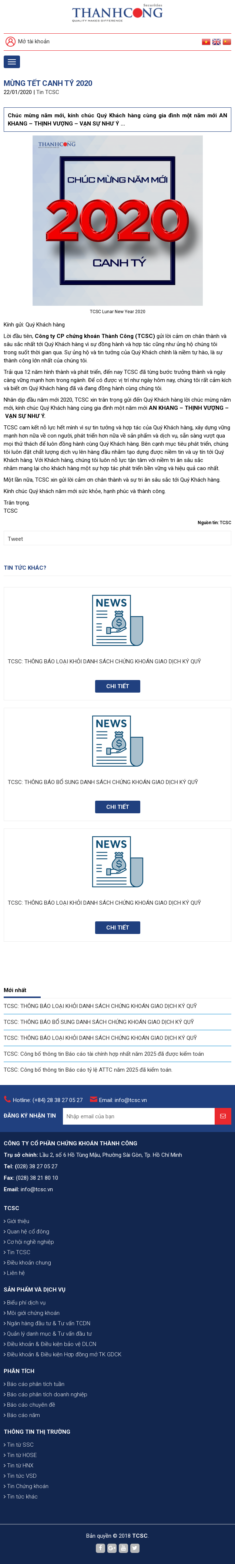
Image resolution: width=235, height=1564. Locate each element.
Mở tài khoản (28, 42)
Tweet (15, 539)
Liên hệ (14, 1273)
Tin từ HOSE (20, 1455)
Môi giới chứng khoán (32, 1313)
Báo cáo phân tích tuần (34, 1384)
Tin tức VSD (20, 1476)
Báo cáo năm (22, 1415)
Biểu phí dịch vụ (25, 1302)
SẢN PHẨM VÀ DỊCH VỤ (35, 1289)
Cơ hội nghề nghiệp (29, 1242)
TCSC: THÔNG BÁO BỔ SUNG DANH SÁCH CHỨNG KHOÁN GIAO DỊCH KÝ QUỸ (99, 1022)
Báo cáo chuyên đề (29, 1404)
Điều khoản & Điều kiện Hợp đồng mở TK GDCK (62, 1354)
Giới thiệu (16, 1221)
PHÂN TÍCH (19, 1371)
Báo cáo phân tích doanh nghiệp (45, 1394)
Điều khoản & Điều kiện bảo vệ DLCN (50, 1344)
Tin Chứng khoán (26, 1486)
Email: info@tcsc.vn (123, 1100)
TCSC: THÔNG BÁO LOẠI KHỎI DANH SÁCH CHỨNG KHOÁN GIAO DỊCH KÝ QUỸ (100, 1006)
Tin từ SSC (19, 1444)
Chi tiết (117, 686)
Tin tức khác (21, 1496)
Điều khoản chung (27, 1262)
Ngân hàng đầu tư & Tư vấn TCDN (47, 1323)
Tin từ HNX (18, 1465)
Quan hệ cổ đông (26, 1231)
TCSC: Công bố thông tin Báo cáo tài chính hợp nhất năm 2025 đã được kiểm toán (104, 1054)
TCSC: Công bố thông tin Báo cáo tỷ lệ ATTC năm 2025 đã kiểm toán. (88, 1069)
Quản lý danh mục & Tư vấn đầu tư (48, 1333)
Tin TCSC (47, 92)
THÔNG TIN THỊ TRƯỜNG (37, 1432)
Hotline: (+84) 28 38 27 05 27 (48, 1100)
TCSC (11, 1208)
